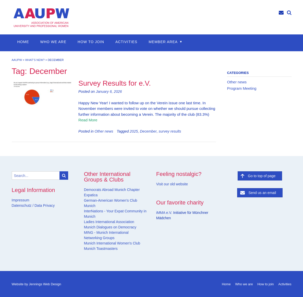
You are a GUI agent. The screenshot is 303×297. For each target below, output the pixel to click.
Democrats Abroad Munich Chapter (112, 190)
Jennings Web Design (45, 284)
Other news (103, 131)
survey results (170, 131)
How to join (91, 42)
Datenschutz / (23, 205)
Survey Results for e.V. (114, 83)
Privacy (48, 205)
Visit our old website (172, 184)
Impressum (20, 200)
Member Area (163, 42)
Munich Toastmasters (101, 249)
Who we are (53, 42)
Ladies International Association (109, 222)
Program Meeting (241, 88)
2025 (134, 131)
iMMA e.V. (164, 213)
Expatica (91, 195)
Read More (87, 120)
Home (23, 42)
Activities (126, 42)
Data (37, 205)
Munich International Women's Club (112, 243)
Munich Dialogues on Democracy (110, 227)
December (148, 131)
